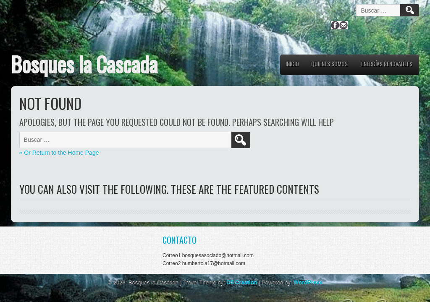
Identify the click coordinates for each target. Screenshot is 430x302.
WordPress (308, 282)
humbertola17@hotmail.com (213, 263)
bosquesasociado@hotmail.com (218, 255)
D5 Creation (242, 282)
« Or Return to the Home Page (59, 152)
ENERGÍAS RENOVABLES (386, 63)
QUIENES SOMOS (329, 63)
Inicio (292, 63)
